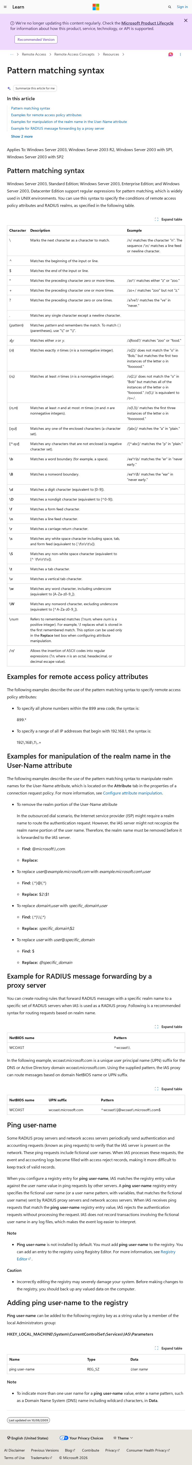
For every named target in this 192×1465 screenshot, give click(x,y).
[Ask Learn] (171, 54)
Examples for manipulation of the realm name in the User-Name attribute (69, 121)
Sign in (182, 6)
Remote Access (34, 54)
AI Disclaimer (14, 1450)
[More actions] (180, 54)
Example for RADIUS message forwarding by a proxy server (57, 128)
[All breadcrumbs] (11, 54)
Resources (111, 54)
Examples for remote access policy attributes (46, 114)
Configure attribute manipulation (132, 793)
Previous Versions (45, 1450)
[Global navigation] (5, 7)
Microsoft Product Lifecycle (147, 23)
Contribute (90, 1450)
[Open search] (170, 7)
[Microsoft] (96, 7)
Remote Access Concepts (74, 54)
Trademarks (40, 1457)
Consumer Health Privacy (147, 1450)
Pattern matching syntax (30, 108)
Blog (68, 1450)
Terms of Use (14, 1457)
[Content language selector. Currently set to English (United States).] (27, 1438)
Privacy (111, 1450)
